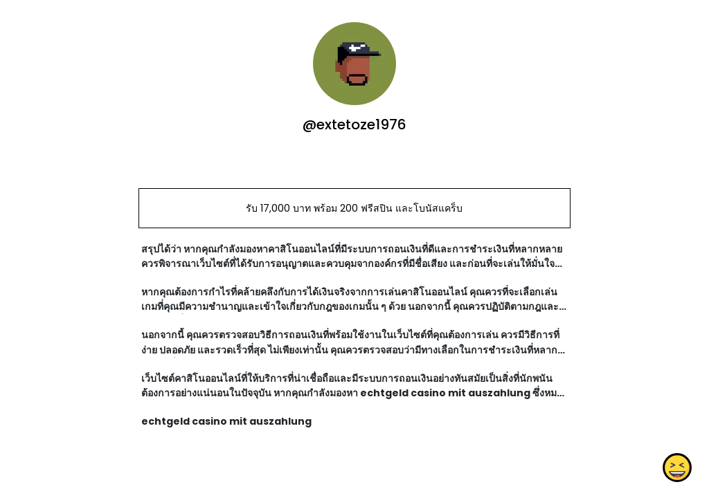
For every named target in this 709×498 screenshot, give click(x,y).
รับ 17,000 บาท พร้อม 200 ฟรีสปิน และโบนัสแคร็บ (354, 208)
